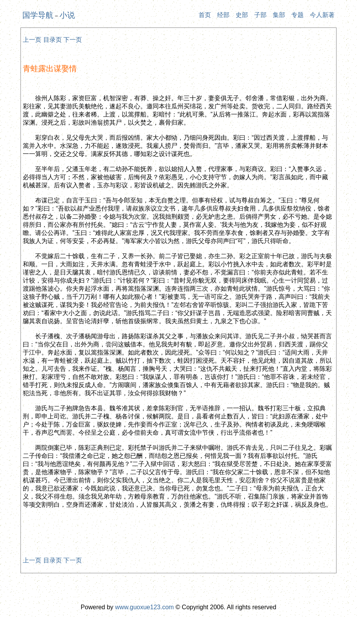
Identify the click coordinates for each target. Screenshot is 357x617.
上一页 (32, 39)
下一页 (72, 39)
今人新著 (322, 15)
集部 (279, 15)
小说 (67, 15)
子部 (260, 15)
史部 (242, 15)
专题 (297, 15)
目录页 (52, 39)
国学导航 (37, 15)
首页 (205, 15)
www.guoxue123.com (144, 607)
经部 (223, 15)
